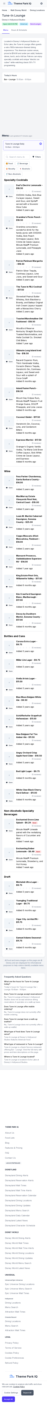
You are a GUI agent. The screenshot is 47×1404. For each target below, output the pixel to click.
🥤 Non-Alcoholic (13, 174)
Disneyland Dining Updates (17, 1205)
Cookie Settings (11, 1393)
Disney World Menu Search (18, 1263)
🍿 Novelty (10, 169)
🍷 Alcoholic (24, 169)
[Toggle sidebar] (4, 3)
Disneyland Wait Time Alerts (18, 1190)
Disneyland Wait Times (15, 1185)
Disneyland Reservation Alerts (19, 1180)
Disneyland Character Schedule (20, 1225)
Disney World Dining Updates (19, 1258)
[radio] (23, 145)
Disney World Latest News (17, 1268)
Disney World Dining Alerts (17, 1238)
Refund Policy (11, 1363)
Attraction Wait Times (15, 1312)
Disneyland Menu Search (17, 1210)
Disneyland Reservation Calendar (20, 1195)
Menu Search (11, 1307)
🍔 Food (9, 163)
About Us (9, 1133)
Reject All (27, 1393)
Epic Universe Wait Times (17, 1293)
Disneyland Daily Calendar (17, 1215)
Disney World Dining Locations (19, 1253)
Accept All (8, 1399)
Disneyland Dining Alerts (16, 1175)
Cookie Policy (19, 1387)
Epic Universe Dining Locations (19, 1284)
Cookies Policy (12, 1353)
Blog (7, 1143)
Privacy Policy (12, 1343)
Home (4, 10)
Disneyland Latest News (16, 1220)
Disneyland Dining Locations (18, 1200)
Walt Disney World (18, 10)
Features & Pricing (13, 1148)
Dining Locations (37, 10)
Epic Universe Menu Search (18, 1288)
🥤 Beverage (22, 163)
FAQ (7, 1153)
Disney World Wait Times (17, 1243)
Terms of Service (13, 1348)
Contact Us (10, 1158)
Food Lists (10, 1138)
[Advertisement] (23, 109)
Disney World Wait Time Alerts (19, 1248)
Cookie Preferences (14, 1358)
